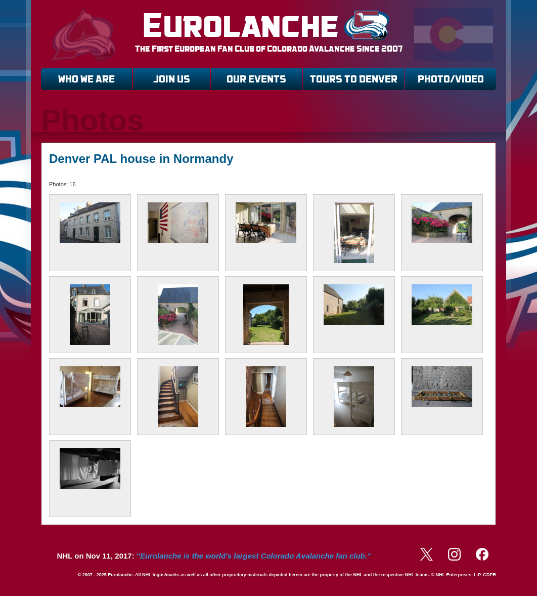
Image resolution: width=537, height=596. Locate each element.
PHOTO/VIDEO (451, 79)
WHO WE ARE (86, 79)
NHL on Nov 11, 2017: (214, 555)
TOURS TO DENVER (353, 79)
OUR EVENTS (256, 79)
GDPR (489, 574)
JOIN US (171, 79)
